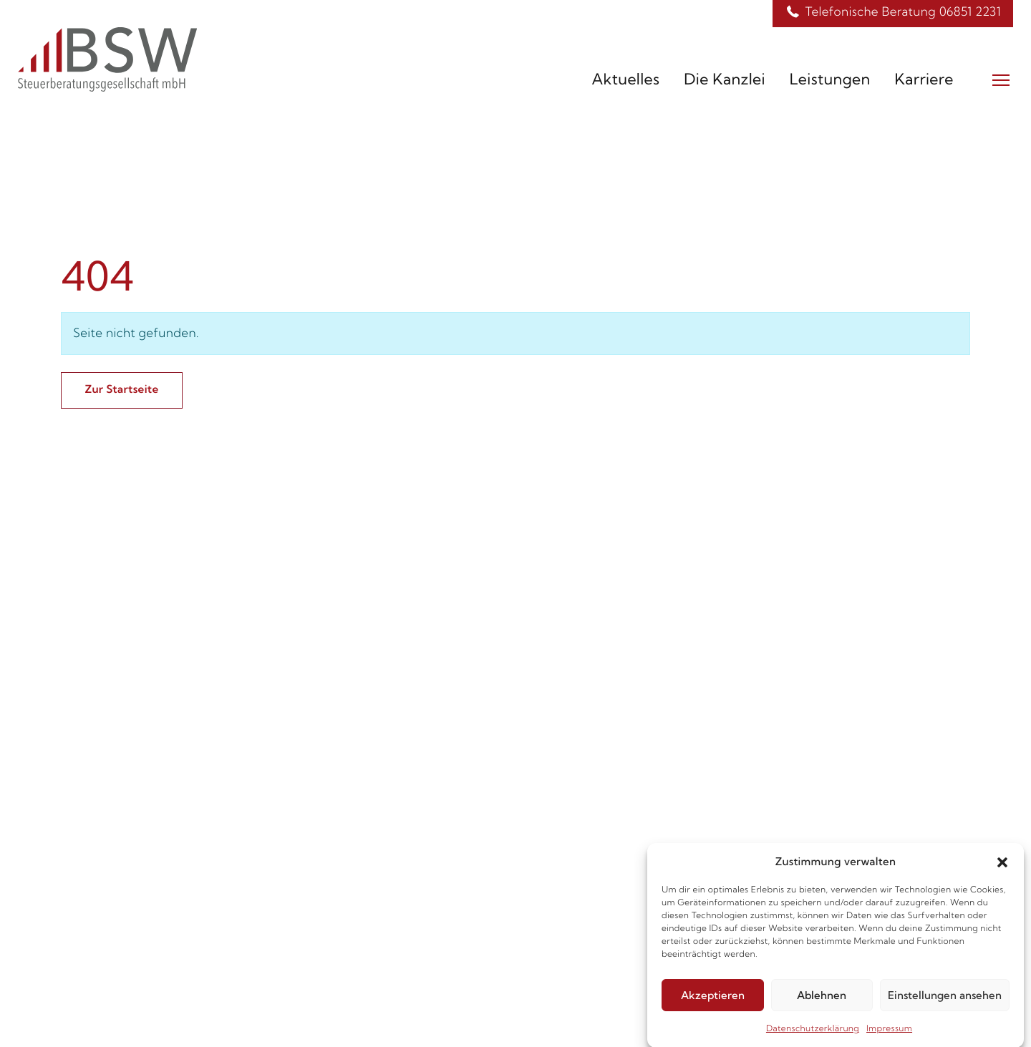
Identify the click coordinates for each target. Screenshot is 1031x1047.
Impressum (889, 1033)
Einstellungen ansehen (945, 1000)
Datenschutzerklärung (812, 1033)
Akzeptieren (713, 1000)
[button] (1002, 866)
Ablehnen (821, 1000)
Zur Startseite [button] (121, 389)
